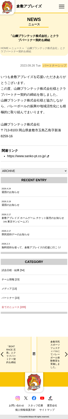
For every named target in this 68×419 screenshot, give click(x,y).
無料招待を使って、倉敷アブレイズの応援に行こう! (31, 246)
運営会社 (52, 405)
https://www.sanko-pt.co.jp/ (28, 156)
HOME (5, 48)
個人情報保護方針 (25, 409)
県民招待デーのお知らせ (16, 233)
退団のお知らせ (10, 190)
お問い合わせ (16, 405)
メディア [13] (9, 288)
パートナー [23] (10, 297)
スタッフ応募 (35, 405)
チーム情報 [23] (10, 279)
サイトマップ (47, 409)
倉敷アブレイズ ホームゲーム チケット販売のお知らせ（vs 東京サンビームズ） (33, 218)
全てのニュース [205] (14, 307)
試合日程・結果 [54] (13, 270)
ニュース (16, 48)
